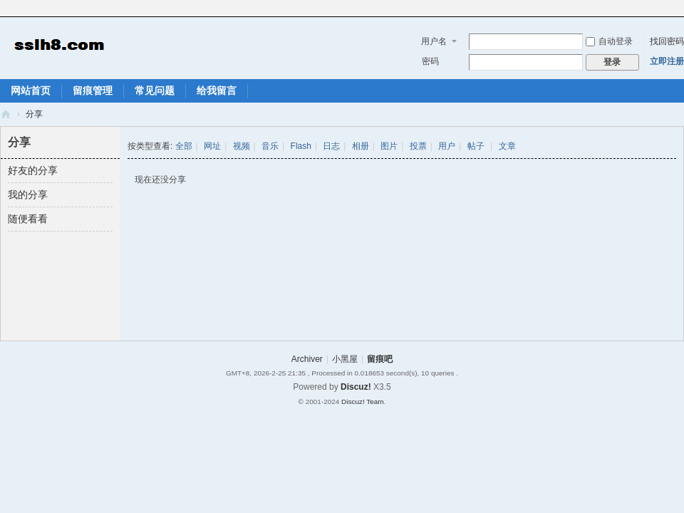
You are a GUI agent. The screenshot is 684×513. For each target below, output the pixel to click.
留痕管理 (93, 90)
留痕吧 (5, 114)
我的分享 (28, 194)
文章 (507, 146)
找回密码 (667, 41)
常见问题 (155, 90)
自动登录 (609, 41)
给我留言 (217, 90)
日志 (331, 146)
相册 (360, 146)
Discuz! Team (362, 401)
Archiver (307, 359)
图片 (389, 146)
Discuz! (356, 387)
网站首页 (31, 90)
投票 (418, 146)
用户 (446, 146)
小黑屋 (345, 359)
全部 (183, 146)
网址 (212, 146)
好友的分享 (33, 170)
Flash (301, 146)
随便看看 (28, 218)
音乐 (270, 146)
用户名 (434, 41)
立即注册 (667, 61)
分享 (34, 114)
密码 (430, 61)
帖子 (475, 146)
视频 (241, 146)
